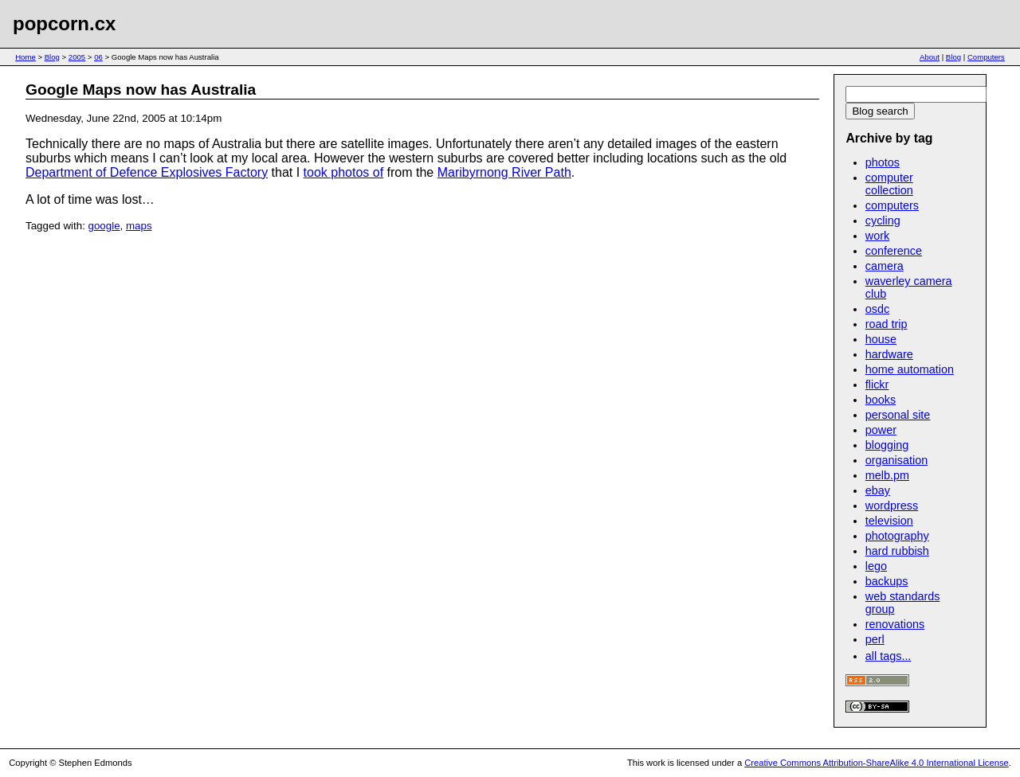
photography (897, 535)
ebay (877, 490)
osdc (877, 309)
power (880, 430)
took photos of (344, 172)
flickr (877, 384)
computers (892, 205)
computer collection (889, 184)
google (104, 226)
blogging (886, 445)
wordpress (891, 505)
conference (893, 250)
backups (886, 581)
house (880, 339)
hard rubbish (897, 551)
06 (98, 57)
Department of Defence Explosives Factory (147, 172)
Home (25, 57)
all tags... (888, 656)
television (889, 520)
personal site (898, 414)
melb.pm (887, 475)
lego (876, 566)
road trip (886, 324)
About (930, 57)
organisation (896, 460)
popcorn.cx (64, 23)
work (877, 235)
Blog (52, 57)
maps (139, 226)
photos (882, 162)
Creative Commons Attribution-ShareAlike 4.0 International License (876, 762)
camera (884, 266)
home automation (909, 369)
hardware (889, 354)
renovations (894, 624)
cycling (882, 220)
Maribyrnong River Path (504, 172)
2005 (77, 57)
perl (875, 639)
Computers (986, 57)
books (880, 399)
